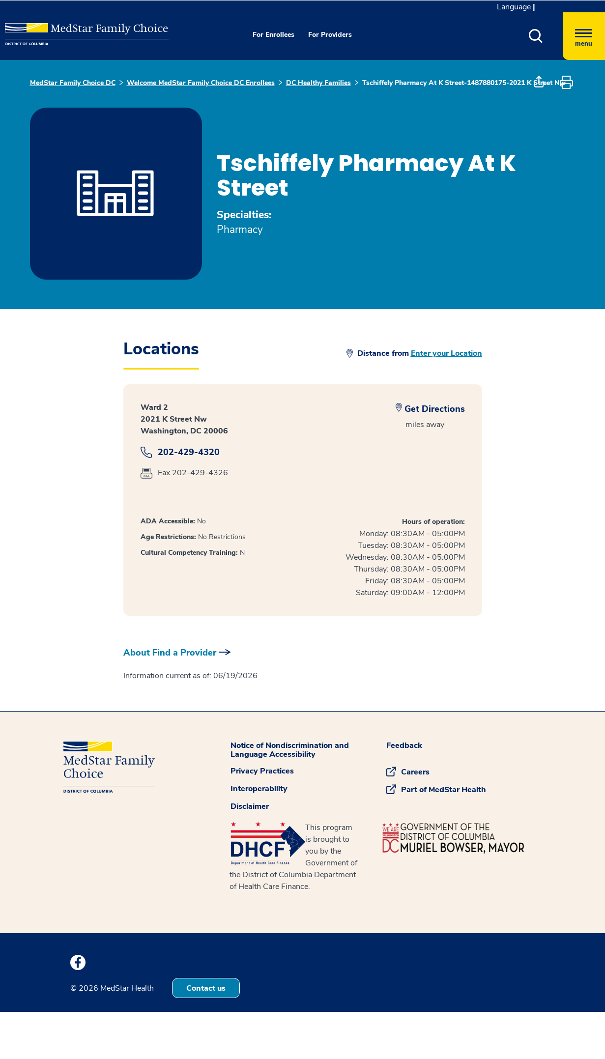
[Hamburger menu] (584, 36)
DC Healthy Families (318, 82)
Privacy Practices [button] (262, 771)
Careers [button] (415, 772)
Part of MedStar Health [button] (443, 789)
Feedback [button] (404, 745)
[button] (536, 36)
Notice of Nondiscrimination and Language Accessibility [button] (289, 750)
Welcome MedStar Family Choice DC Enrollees (201, 82)
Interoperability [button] (259, 788)
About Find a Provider (169, 652)
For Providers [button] (330, 34)
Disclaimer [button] (249, 806)
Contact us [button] (206, 988)
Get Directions (434, 409)
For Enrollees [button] (273, 34)
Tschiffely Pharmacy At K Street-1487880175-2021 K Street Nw (464, 82)
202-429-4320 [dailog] (189, 452)
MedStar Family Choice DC (72, 82)
